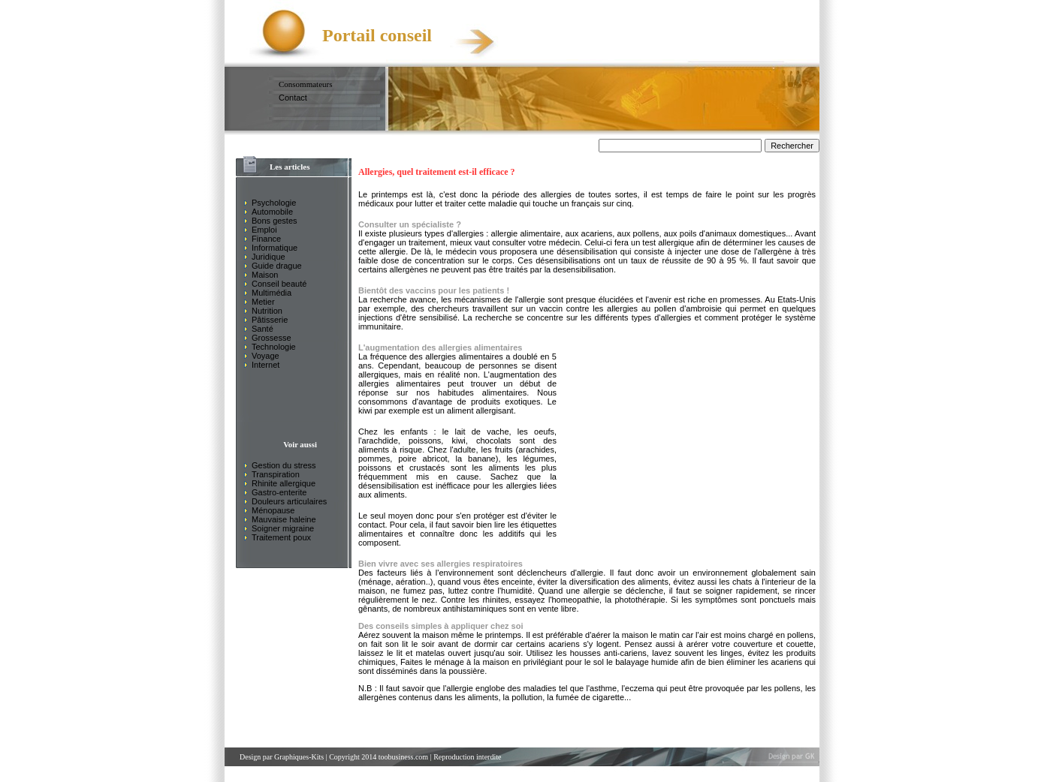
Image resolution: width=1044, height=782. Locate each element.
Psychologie (274, 202)
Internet (265, 364)
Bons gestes (274, 220)
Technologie (274, 346)
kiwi (365, 410)
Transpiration (276, 474)
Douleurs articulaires (289, 501)
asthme (603, 688)
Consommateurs (306, 84)
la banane (476, 458)
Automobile (272, 211)
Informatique (274, 247)
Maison (265, 274)
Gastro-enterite (279, 492)
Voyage (265, 355)
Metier (263, 301)
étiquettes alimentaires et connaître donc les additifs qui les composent (457, 533)
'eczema (638, 688)
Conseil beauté (279, 283)
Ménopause (273, 510)
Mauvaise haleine (284, 519)
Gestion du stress (284, 465)
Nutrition (267, 310)
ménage (376, 581)
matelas (430, 652)
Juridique (268, 256)
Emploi (264, 229)
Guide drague (277, 265)
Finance (266, 238)
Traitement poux (281, 537)
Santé (262, 328)
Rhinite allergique (283, 483)
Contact (293, 97)
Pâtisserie (270, 319)
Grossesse (271, 337)
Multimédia (271, 292)
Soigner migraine (283, 528)
